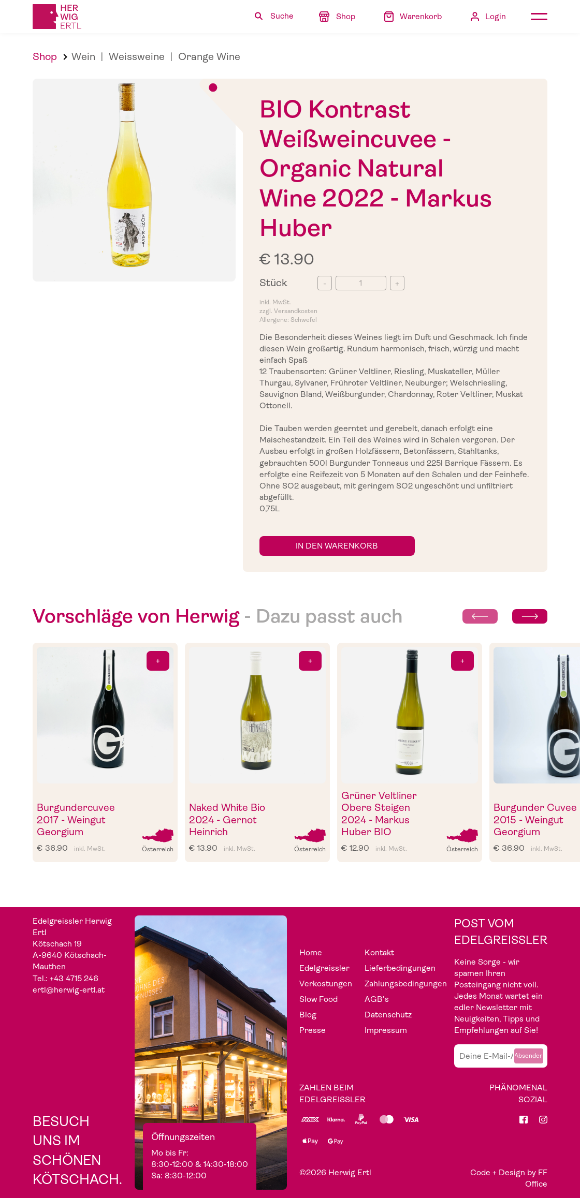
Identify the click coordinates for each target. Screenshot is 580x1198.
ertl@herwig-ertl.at (69, 990)
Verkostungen (325, 983)
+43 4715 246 (74, 978)
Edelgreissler (324, 968)
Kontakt (379, 952)
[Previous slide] (480, 616)
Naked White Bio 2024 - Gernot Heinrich (227, 820)
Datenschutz (388, 1014)
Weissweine (137, 57)
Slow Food (318, 999)
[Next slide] (529, 616)
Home (310, 952)
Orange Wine (209, 57)
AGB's (377, 999)
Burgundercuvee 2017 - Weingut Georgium (76, 820)
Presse (312, 1030)
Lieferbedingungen (400, 968)
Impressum (386, 1030)
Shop (45, 57)
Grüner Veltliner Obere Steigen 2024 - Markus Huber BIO (379, 814)
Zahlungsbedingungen (406, 983)
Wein (83, 57)
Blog (307, 1014)
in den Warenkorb (337, 546)
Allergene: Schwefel (288, 319)
